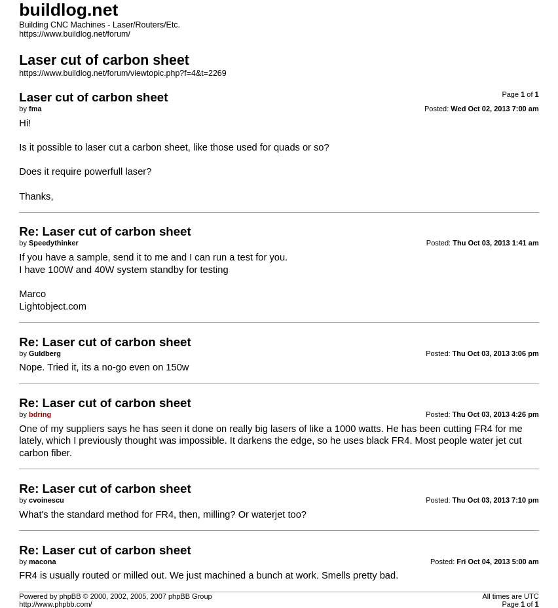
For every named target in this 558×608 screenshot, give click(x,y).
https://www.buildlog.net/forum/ (74, 34)
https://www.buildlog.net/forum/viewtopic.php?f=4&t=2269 (122, 73)
